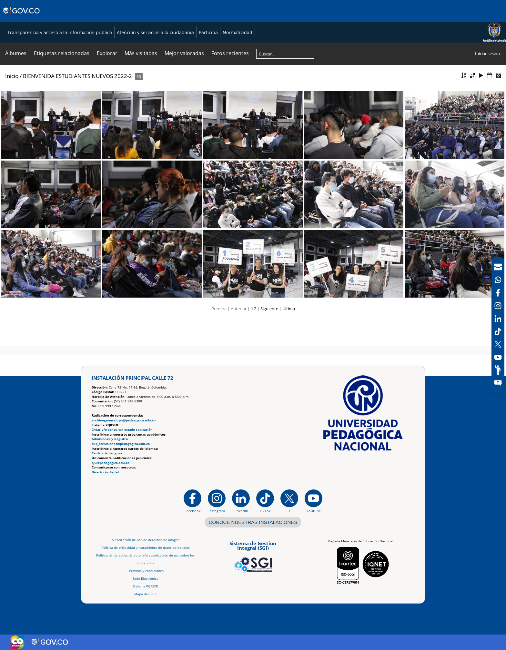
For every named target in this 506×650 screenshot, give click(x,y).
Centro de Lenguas (107, 453)
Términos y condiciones (145, 571)
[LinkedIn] (497, 318)
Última (288, 336)
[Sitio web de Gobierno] (22, 17)
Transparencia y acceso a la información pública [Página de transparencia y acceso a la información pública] (202, 46)
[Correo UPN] (497, 267)
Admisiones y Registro (110, 439)
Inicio (11, 103)
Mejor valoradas (184, 80)
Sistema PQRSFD (145, 586)
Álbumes (15, 80)
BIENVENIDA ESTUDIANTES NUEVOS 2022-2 (77, 103)
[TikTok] (497, 331)
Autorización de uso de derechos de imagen (145, 540)
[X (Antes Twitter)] (497, 344)
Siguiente (269, 336)
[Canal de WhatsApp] (497, 279)
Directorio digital (105, 472)
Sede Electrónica (145, 578)
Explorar (107, 80)
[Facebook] (497, 292)
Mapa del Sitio (145, 594)
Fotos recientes (230, 80)
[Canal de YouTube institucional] (313, 501)
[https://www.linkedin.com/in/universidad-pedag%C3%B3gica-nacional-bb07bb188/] (241, 501)
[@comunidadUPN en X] (289, 501)
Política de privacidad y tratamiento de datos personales (145, 548)
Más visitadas (141, 80)
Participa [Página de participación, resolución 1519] (350, 46)
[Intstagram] (497, 305)
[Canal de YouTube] (497, 357)
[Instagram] (217, 501)
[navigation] (497, 325)
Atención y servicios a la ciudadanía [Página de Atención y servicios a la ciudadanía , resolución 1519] (298, 46)
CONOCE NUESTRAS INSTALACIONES (253, 522)
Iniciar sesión (487, 81)
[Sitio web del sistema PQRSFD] (497, 383)
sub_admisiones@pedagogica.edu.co (121, 444)
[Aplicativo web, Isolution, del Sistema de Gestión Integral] (253, 556)
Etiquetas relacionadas (61, 80)
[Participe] (497, 370)
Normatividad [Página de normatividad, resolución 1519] (380, 46)
